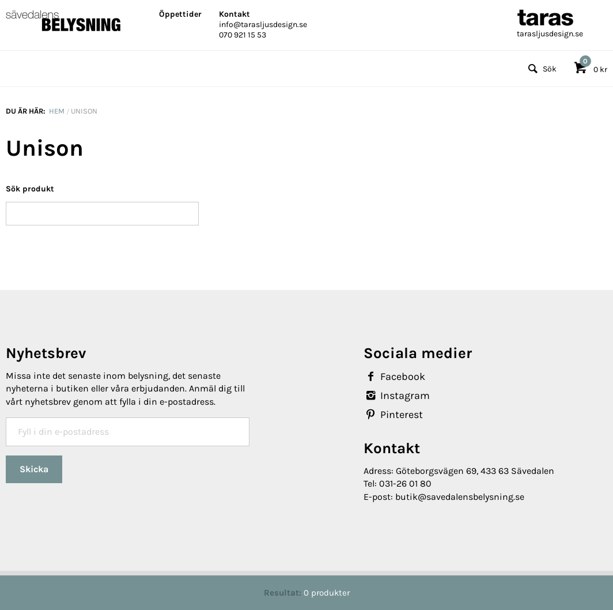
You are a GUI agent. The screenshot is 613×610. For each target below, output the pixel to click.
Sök (541, 69)
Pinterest (393, 414)
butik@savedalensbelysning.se (459, 496)
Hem (57, 111)
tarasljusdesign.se (550, 34)
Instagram (397, 395)
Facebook (394, 376)
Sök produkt (30, 189)
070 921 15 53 (242, 35)
